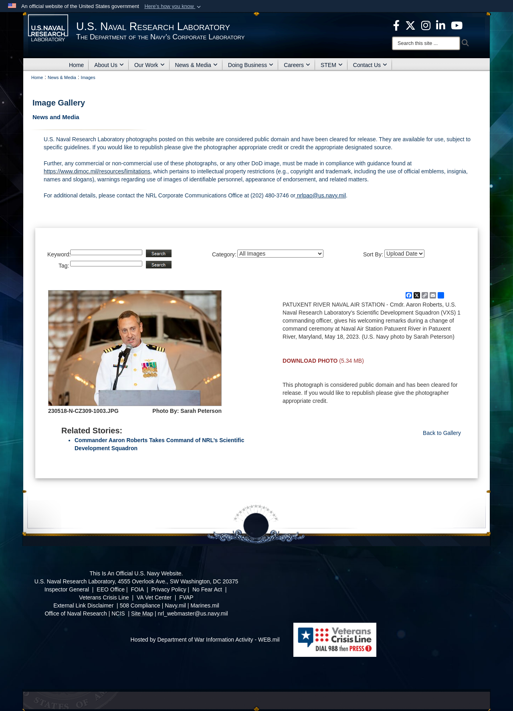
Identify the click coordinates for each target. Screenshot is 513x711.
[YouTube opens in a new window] (457, 25)
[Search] (426, 43)
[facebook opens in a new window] (396, 25)
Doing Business (250, 65)
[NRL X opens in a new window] (410, 25)
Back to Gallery (442, 433)
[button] (173, 6)
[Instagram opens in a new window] (425, 25)
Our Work (149, 65)
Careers (297, 65)
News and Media (55, 117)
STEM (332, 65)
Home (76, 65)
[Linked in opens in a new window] (440, 25)
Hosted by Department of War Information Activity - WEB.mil (205, 639)
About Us (109, 65)
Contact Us (370, 65)
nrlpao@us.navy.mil (320, 195)
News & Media (196, 65)
